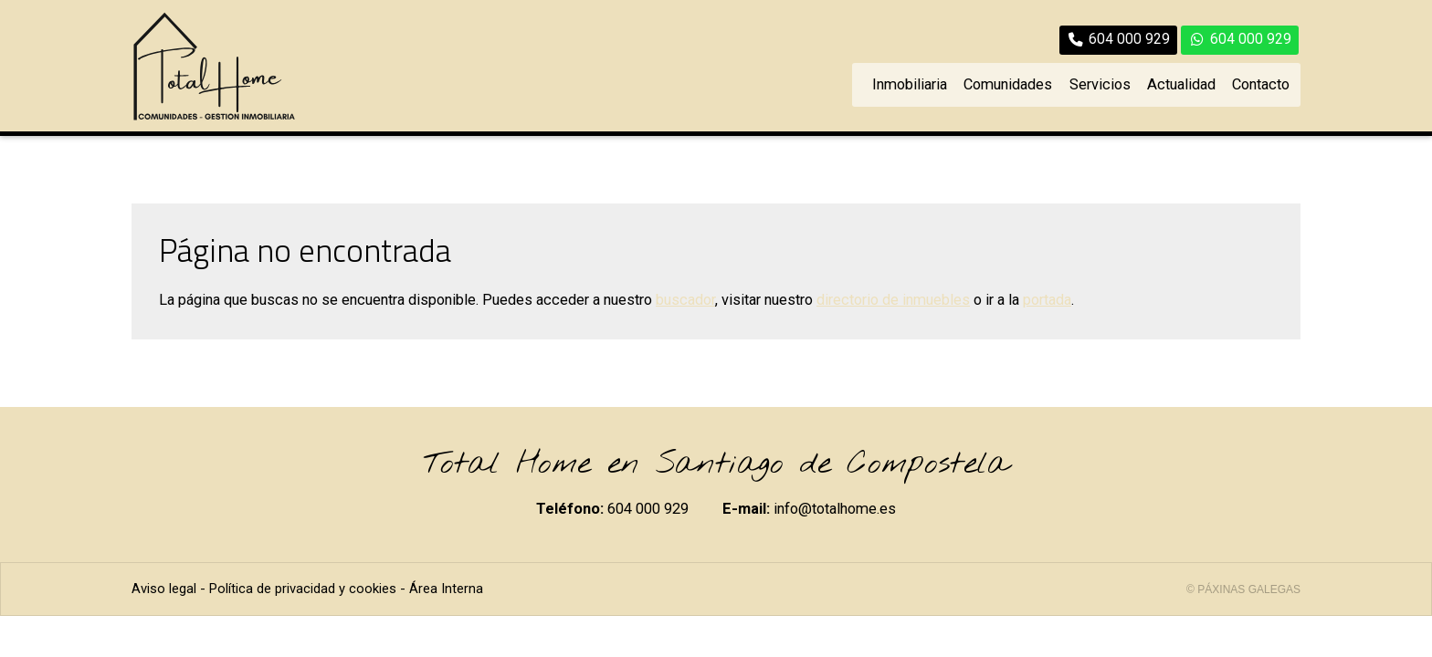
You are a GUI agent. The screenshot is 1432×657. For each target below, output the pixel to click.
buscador (685, 299)
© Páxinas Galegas (1243, 589)
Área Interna (446, 588)
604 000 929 (648, 508)
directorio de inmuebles (893, 299)
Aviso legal (164, 588)
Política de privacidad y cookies (302, 588)
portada (1047, 299)
